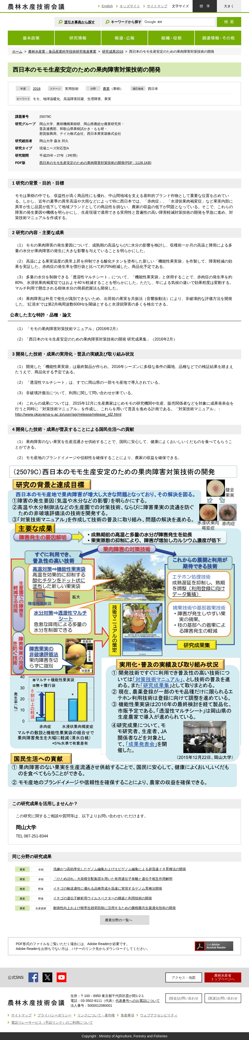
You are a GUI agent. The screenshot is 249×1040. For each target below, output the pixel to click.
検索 (229, 22)
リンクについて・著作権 (96, 1015)
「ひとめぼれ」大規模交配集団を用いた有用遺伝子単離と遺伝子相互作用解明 (112, 879)
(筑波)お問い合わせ (223, 998)
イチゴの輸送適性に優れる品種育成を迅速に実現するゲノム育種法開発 (107, 888)
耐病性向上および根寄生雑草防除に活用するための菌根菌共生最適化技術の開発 (114, 908)
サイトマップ (157, 6)
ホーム (17, 51)
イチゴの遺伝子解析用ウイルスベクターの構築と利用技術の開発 (102, 898)
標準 (205, 6)
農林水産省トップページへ (223, 977)
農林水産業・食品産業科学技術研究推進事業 (62, 51)
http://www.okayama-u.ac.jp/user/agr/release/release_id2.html (68, 414)
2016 (36, 89)
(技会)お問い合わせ (183, 998)
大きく (229, 6)
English (107, 6)
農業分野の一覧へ (118, 920)
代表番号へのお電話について (138, 1001)
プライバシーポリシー (54, 1015)
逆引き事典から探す (79, 22)
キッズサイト (130, 6)
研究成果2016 (112, 51)
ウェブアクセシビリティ (159, 1015)
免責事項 (127, 1015)
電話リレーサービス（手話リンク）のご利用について (52, 1022)
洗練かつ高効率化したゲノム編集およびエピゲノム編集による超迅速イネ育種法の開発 (119, 869)
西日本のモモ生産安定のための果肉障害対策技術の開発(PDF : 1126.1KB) (95, 163)
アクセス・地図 (184, 978)
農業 (106, 89)
